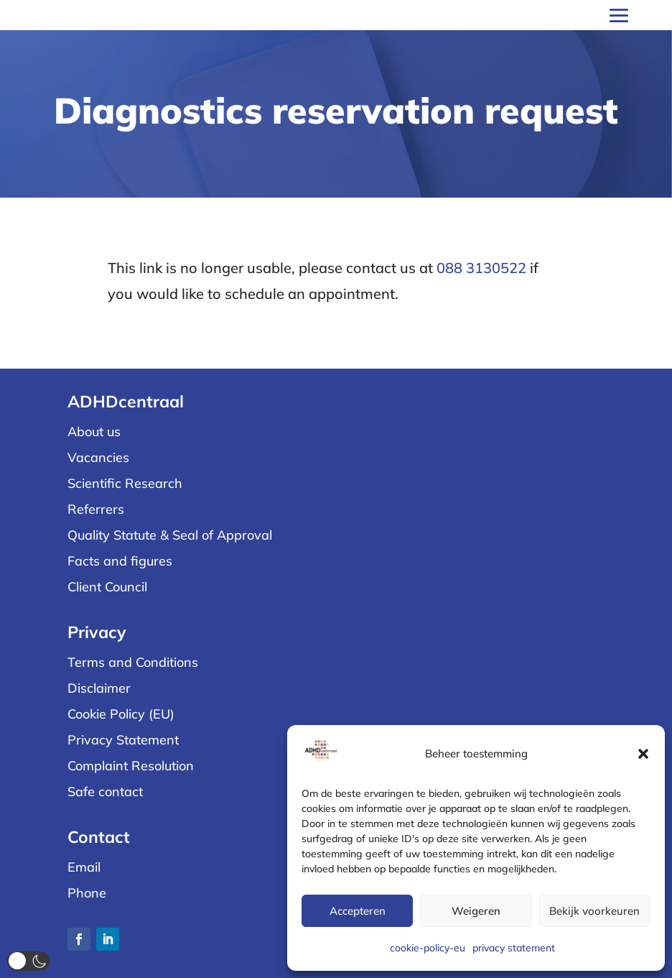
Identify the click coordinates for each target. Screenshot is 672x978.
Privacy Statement (123, 740)
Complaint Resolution (130, 765)
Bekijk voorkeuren (594, 911)
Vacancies (98, 457)
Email (84, 867)
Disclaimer (99, 688)
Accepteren (358, 911)
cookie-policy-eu (427, 947)
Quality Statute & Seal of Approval (169, 535)
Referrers (95, 509)
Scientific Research (124, 483)
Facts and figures (119, 561)
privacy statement (513, 947)
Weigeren (476, 911)
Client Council (107, 586)
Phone (86, 893)
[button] (643, 754)
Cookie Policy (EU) (120, 714)
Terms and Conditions (132, 662)
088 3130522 (481, 268)
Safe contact (105, 791)
